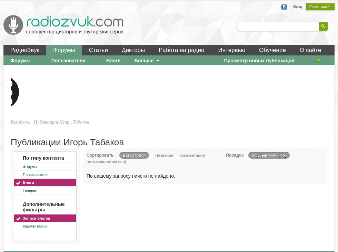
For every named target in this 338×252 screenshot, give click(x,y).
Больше (148, 60)
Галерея (30, 190)
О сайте (310, 50)
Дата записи (134, 155)
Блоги (28, 182)
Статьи (98, 50)
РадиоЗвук (24, 50)
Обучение (272, 50)
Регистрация (320, 6)
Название (164, 155)
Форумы (64, 50)
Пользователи (35, 174)
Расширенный (332, 26)
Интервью (231, 50)
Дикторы (133, 50)
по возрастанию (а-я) (106, 161)
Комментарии (35, 226)
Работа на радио (181, 50)
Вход (298, 6)
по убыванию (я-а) (269, 155)
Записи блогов (36, 218)
